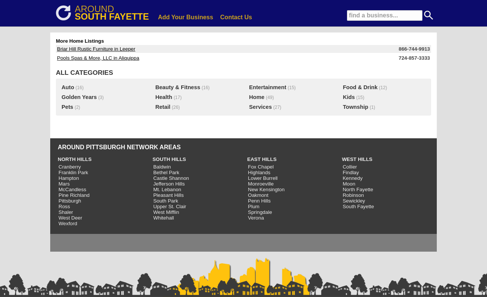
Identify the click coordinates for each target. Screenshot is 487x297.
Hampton (69, 178)
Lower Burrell (263, 178)
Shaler (66, 212)
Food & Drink (360, 87)
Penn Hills (259, 201)
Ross (64, 206)
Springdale (260, 212)
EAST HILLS (262, 159)
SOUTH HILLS (169, 159)
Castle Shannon (171, 178)
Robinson (353, 195)
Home (257, 97)
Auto (68, 87)
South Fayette (358, 206)
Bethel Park (166, 172)
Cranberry (70, 167)
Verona (256, 218)
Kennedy (353, 178)
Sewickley (354, 201)
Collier (350, 167)
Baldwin (162, 167)
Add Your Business (185, 17)
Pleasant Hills (168, 195)
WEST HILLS (357, 159)
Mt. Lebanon (167, 189)
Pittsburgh (70, 201)
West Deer (70, 218)
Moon (349, 184)
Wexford (68, 223)
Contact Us (236, 17)
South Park (165, 201)
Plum (253, 206)
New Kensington (266, 189)
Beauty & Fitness (177, 87)
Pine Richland (74, 195)
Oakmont (258, 195)
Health (163, 97)
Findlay (351, 172)
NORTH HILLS (75, 159)
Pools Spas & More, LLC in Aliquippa (98, 58)
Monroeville (261, 184)
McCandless (72, 189)
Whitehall (163, 218)
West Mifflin (166, 212)
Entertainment (268, 87)
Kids (349, 97)
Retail (162, 107)
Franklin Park (73, 172)
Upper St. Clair (169, 206)
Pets (67, 107)
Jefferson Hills (169, 184)
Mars (64, 184)
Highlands (259, 172)
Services (260, 107)
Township (355, 107)
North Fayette (358, 189)
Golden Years (79, 97)
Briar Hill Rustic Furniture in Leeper (96, 49)
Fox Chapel (261, 167)
